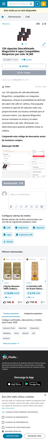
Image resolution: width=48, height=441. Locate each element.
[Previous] (2, 281)
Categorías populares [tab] (33, 313)
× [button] (45, 395)
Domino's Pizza (9, 328)
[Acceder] (43, 3)
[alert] (24, 416)
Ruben (7, 87)
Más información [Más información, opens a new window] (8, 408)
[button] (24, 431)
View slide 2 (25, 44)
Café (27, 16)
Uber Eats (22, 328)
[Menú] (3, 3)
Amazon (6, 283)
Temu (16, 333)
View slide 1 (22, 44)
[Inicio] (2, 16)
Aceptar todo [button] (12, 436)
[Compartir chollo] (37, 3)
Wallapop (6, 333)
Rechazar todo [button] (34, 436)
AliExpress (6, 24)
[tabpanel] (24, 331)
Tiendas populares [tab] (11, 313)
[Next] (45, 281)
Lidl (33, 333)
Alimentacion (14, 16)
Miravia (25, 333)
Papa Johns (34, 328)
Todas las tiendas (11, 343)
